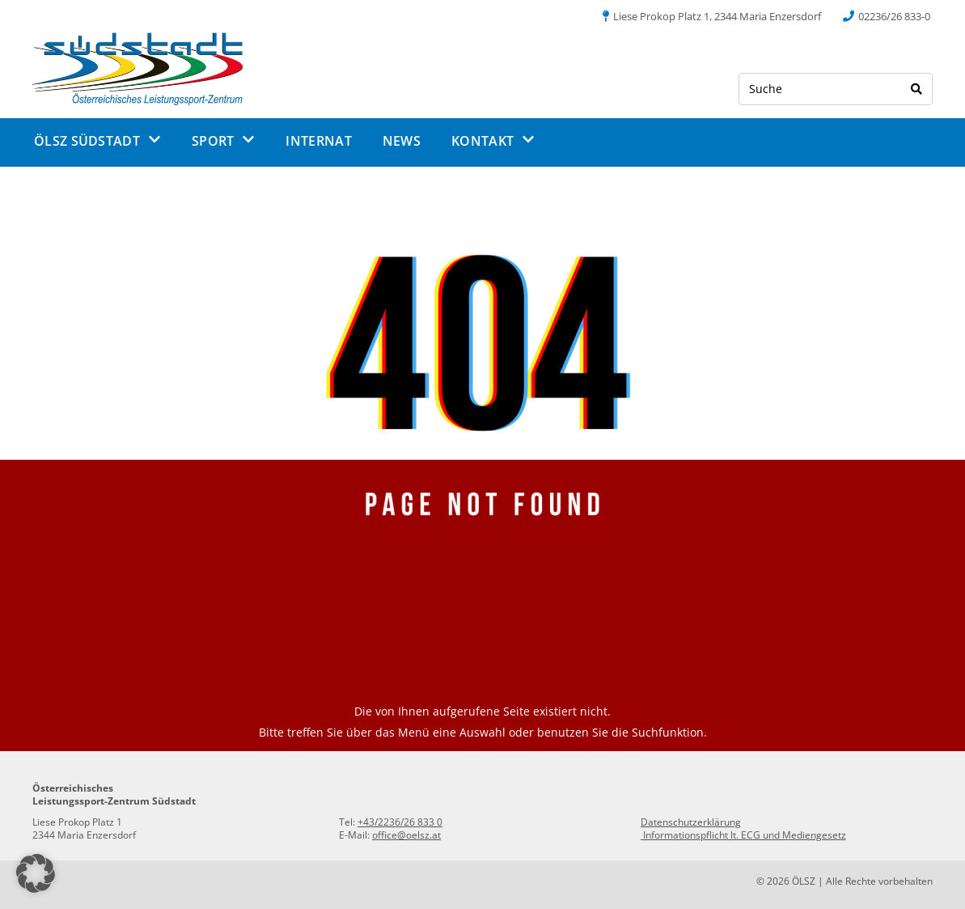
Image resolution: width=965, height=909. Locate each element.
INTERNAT (318, 141)
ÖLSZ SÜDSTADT (97, 140)
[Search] (916, 89)
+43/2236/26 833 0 (400, 822)
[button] (35, 873)
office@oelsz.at (406, 835)
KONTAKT (493, 140)
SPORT (224, 140)
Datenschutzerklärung (691, 822)
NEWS (402, 141)
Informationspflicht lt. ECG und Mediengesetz (743, 835)
